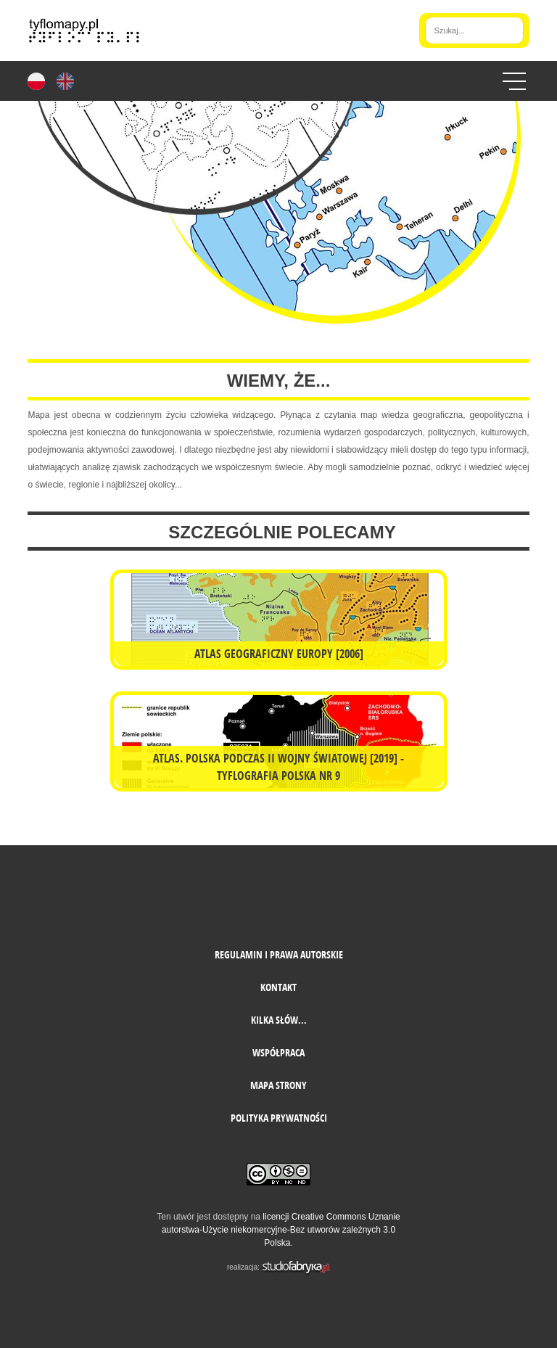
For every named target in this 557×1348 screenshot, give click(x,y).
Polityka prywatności (279, 1118)
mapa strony (278, 1085)
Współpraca (278, 1052)
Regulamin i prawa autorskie (279, 954)
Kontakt (278, 987)
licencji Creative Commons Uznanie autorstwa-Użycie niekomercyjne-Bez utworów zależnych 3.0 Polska (281, 1230)
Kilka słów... (279, 1020)
